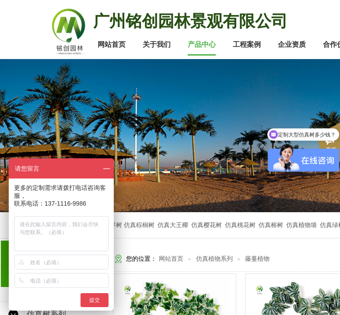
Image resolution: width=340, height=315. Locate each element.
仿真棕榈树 (140, 225)
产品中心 (202, 44)
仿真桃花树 (240, 225)
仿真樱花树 (206, 225)
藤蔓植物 (257, 259)
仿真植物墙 (301, 225)
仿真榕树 (271, 225)
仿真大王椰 (173, 225)
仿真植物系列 (214, 259)
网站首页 (112, 44)
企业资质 (292, 44)
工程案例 (247, 44)
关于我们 (157, 44)
